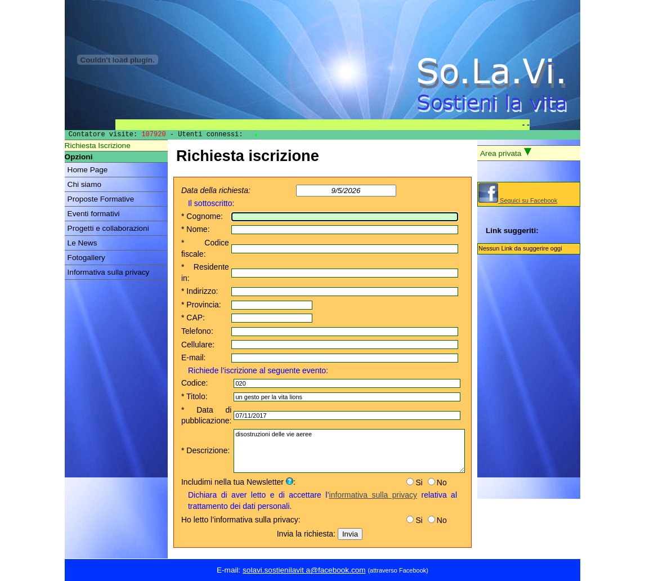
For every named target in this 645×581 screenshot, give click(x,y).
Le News (82, 243)
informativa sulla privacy (373, 494)
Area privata (506, 153)
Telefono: (197, 331)
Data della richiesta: (215, 190)
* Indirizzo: (199, 291)
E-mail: (193, 357)
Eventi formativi (94, 213)
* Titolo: (194, 396)
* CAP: (193, 317)
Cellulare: (197, 344)
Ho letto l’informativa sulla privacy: (241, 519)
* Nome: (195, 229)
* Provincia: (201, 304)
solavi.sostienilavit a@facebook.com (304, 570)
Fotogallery (86, 257)
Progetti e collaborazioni (108, 228)
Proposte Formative (101, 199)
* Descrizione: (205, 450)
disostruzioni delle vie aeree (349, 451)
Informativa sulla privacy (109, 272)
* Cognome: (202, 216)
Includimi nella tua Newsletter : (238, 481)
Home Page (88, 170)
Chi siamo (84, 184)
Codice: (194, 382)
